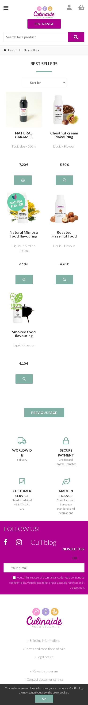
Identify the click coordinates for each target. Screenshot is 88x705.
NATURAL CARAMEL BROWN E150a (24, 135)
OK (44, 698)
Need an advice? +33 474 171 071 (22, 494)
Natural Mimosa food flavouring (24, 234)
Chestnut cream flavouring (64, 135)
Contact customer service (45, 679)
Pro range (44, 24)
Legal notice (45, 657)
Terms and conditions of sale (45, 649)
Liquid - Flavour (64, 146)
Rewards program (45, 671)
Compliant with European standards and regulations (66, 496)
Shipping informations (45, 640)
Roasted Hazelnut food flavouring (64, 234)
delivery (22, 449)
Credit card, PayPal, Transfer (66, 451)
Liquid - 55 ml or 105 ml (23, 248)
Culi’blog (44, 542)
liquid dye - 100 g (23, 146)
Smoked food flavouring (24, 334)
